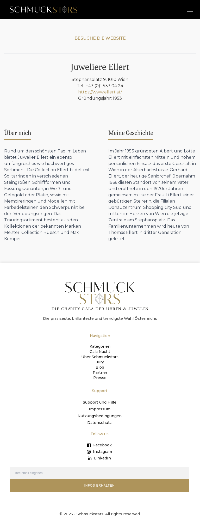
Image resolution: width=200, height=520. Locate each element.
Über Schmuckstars (99, 356)
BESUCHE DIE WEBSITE (100, 38)
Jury (100, 362)
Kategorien (100, 346)
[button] (190, 9)
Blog (100, 367)
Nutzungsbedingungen (100, 415)
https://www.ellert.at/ (100, 92)
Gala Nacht (100, 351)
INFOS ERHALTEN (99, 485)
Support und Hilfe (99, 402)
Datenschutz (99, 422)
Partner (100, 372)
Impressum (99, 409)
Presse (100, 377)
